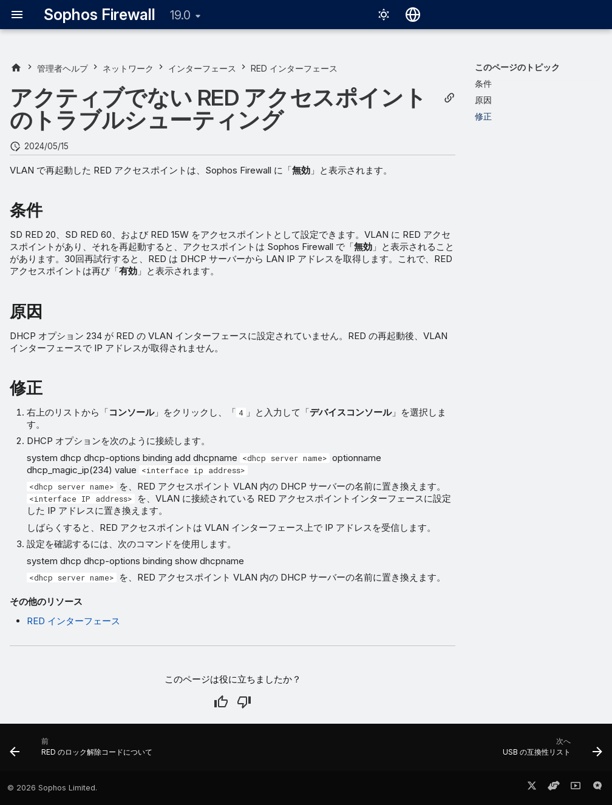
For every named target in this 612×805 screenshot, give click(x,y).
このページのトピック (517, 67)
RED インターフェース (73, 621)
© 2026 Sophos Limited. (52, 787)
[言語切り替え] (413, 14)
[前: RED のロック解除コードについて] (84, 751)
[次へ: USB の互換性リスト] (550, 751)
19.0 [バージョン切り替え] (180, 15)
